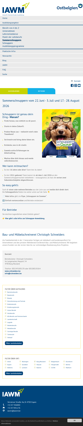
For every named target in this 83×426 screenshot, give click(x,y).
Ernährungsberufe (13, 307)
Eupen (9, 364)
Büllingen (25, 361)
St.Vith (53, 368)
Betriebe (41, 91)
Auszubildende (13, 91)
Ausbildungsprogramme (13, 46)
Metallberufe (11, 328)
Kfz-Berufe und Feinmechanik (17, 316)
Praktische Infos (9, 51)
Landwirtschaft (12, 319)
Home (4, 18)
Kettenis (10, 368)
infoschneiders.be (13, 273)
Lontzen (24, 368)
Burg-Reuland (41, 361)
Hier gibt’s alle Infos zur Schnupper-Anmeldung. (25, 218)
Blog (4, 60)
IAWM (4, 65)
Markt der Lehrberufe (12, 37)
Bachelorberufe (12, 292)
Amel (9, 361)
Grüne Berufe (11, 310)
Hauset (39, 364)
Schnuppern (7, 43)
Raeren (39, 368)
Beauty (9, 298)
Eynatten (25, 364)
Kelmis (68, 364)
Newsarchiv (7, 56)
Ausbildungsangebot (10, 22)
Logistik (9, 322)
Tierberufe (10, 334)
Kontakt (77, 81)
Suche (4, 74)
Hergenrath (55, 364)
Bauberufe (10, 295)
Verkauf (9, 337)
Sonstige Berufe (12, 331)
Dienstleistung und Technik (16, 301)
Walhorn (68, 368)
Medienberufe (11, 325)
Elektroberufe (11, 304)
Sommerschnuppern (11, 40)
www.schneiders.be (12, 271)
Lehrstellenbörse (10, 34)
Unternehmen (8, 31)
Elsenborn (69, 361)
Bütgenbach (55, 361)
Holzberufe (11, 313)
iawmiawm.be (13, 411)
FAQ (4, 69)
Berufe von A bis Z (10, 28)
